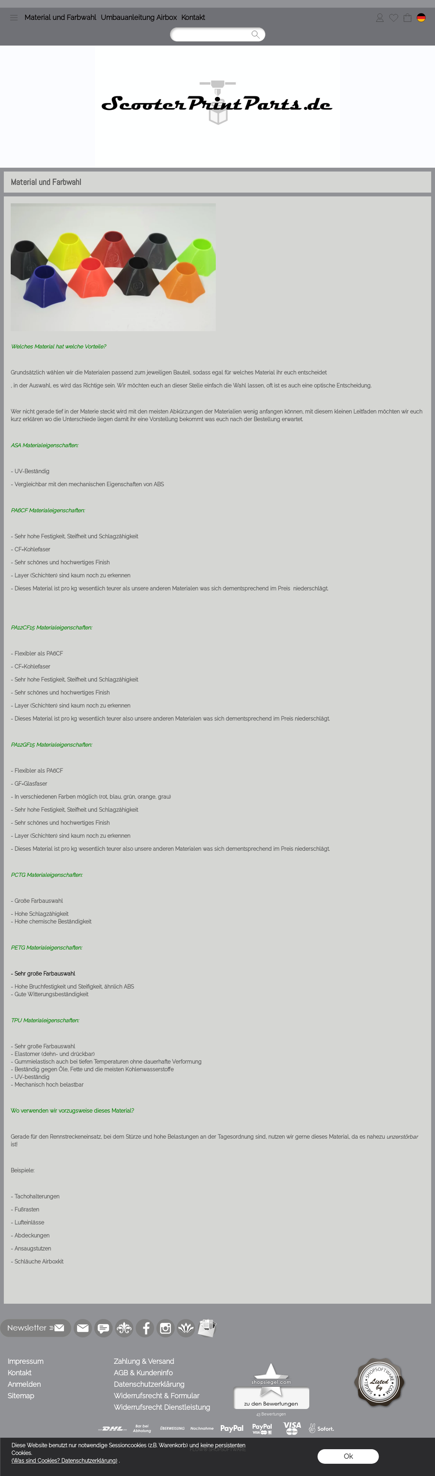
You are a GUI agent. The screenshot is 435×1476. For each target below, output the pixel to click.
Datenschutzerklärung (149, 1384)
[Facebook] (144, 1328)
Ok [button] (348, 1456)
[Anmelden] (380, 18)
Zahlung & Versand (144, 1361)
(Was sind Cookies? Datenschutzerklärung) (64, 1461)
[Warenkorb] (407, 18)
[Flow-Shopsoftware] (186, 1328)
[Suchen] (218, 34)
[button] (14, 18)
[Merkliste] (394, 18)
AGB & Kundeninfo (143, 1373)
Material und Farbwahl (60, 17)
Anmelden (24, 1384)
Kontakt (193, 17)
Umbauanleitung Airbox (139, 17)
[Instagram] (165, 1328)
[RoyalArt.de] (124, 1328)
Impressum (25, 1361)
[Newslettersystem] (207, 1328)
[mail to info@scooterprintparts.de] (82, 1328)
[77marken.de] (103, 1328)
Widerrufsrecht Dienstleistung (162, 1407)
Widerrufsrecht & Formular (156, 1396)
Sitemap (21, 1396)
